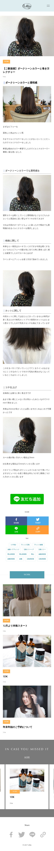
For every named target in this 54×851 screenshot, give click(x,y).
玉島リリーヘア (29, 549)
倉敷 (20, 559)
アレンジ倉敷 (38, 545)
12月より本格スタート (15, 626)
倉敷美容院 (11, 559)
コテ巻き (13, 545)
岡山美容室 (11, 554)
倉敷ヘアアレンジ (13, 549)
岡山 (32, 554)
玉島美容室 (30, 559)
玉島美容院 (42, 559)
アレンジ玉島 (25, 545)
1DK (5, 676)
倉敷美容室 (42, 554)
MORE (27, 757)
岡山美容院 (22, 554)
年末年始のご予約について (17, 727)
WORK (6, 61)
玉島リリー (42, 549)
